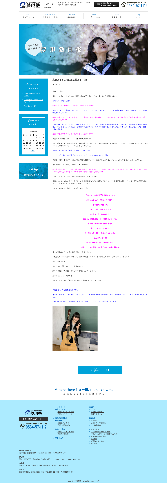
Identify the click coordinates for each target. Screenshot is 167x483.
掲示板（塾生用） (97, 412)
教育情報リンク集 (97, 441)
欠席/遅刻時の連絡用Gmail (101, 432)
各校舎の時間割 (63, 434)
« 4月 (32, 151)
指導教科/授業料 (61, 418)
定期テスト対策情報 (98, 423)
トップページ (60, 407)
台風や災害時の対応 (98, 436)
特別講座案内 (96, 425)
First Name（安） (30, 106)
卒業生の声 (59, 438)
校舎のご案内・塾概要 (66, 432)
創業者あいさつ (63, 423)
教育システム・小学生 (66, 412)
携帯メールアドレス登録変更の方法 (104, 434)
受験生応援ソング (97, 414)
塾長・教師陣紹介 (64, 425)
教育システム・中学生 (66, 414)
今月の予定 (95, 429)
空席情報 (94, 439)
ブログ (93, 409)
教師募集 (94, 443)
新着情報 (94, 420)
